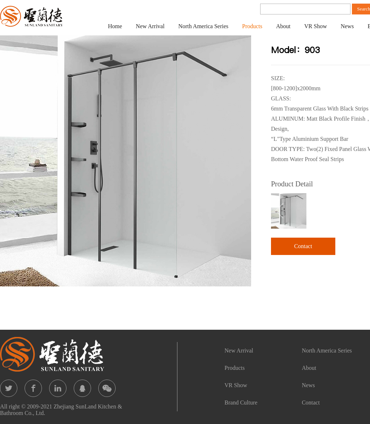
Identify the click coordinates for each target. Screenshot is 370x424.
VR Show (315, 26)
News (347, 26)
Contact (303, 246)
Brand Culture (240, 402)
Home (115, 26)
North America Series (203, 26)
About (283, 26)
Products (252, 26)
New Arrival (150, 26)
